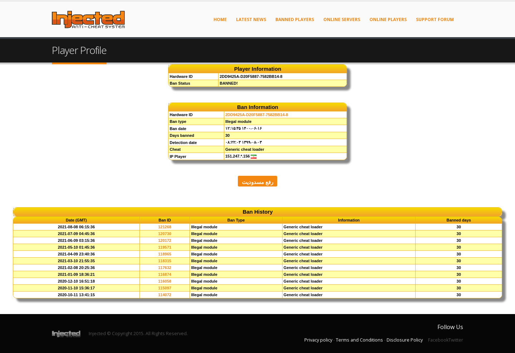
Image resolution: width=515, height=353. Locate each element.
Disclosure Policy (405, 340)
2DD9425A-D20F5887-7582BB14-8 (256, 115)
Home (220, 19)
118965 (164, 254)
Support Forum (435, 19)
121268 (164, 227)
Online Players (388, 19)
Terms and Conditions (359, 340)
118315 (164, 261)
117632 (164, 267)
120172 (164, 240)
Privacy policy (318, 340)
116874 (164, 274)
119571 (164, 247)
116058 (164, 281)
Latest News (251, 19)
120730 (164, 234)
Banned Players (294, 19)
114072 (164, 295)
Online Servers (341, 19)
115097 (164, 288)
